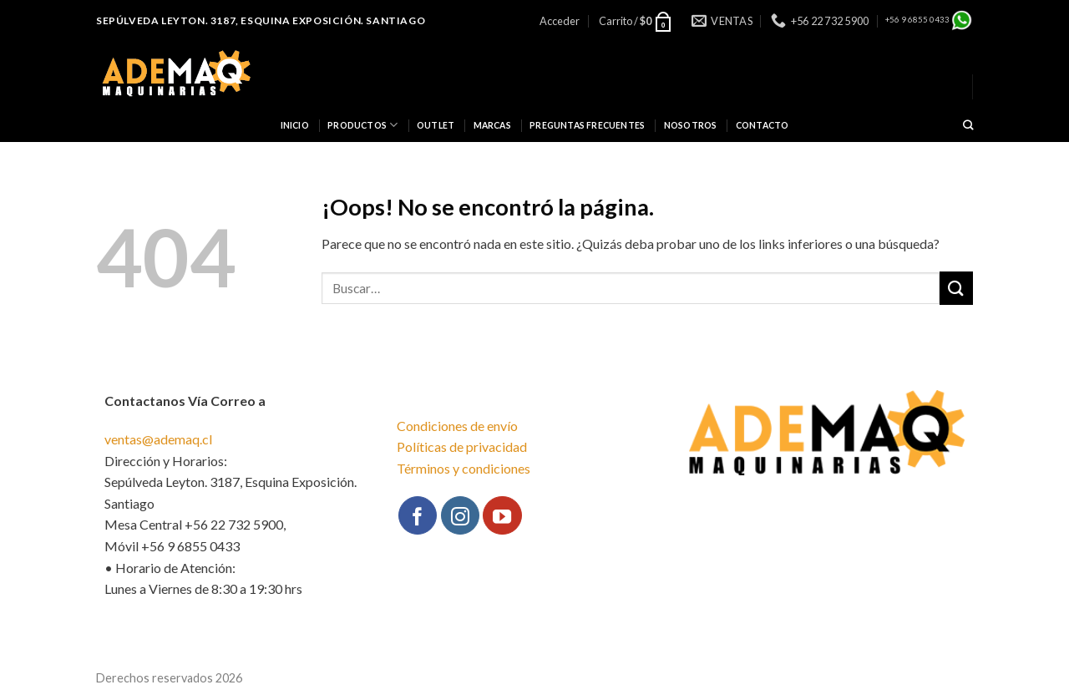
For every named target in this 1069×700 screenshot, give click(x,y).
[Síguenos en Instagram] (460, 515)
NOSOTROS (690, 125)
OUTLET (435, 125)
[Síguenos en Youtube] (502, 515)
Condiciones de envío (457, 426)
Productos (362, 125)
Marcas (492, 125)
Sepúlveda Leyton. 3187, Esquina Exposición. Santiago (260, 20)
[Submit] (956, 287)
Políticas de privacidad (462, 446)
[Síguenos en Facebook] (417, 515)
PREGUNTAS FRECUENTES (587, 125)
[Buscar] (968, 125)
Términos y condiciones (463, 468)
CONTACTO (762, 125)
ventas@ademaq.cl (158, 439)
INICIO (295, 125)
